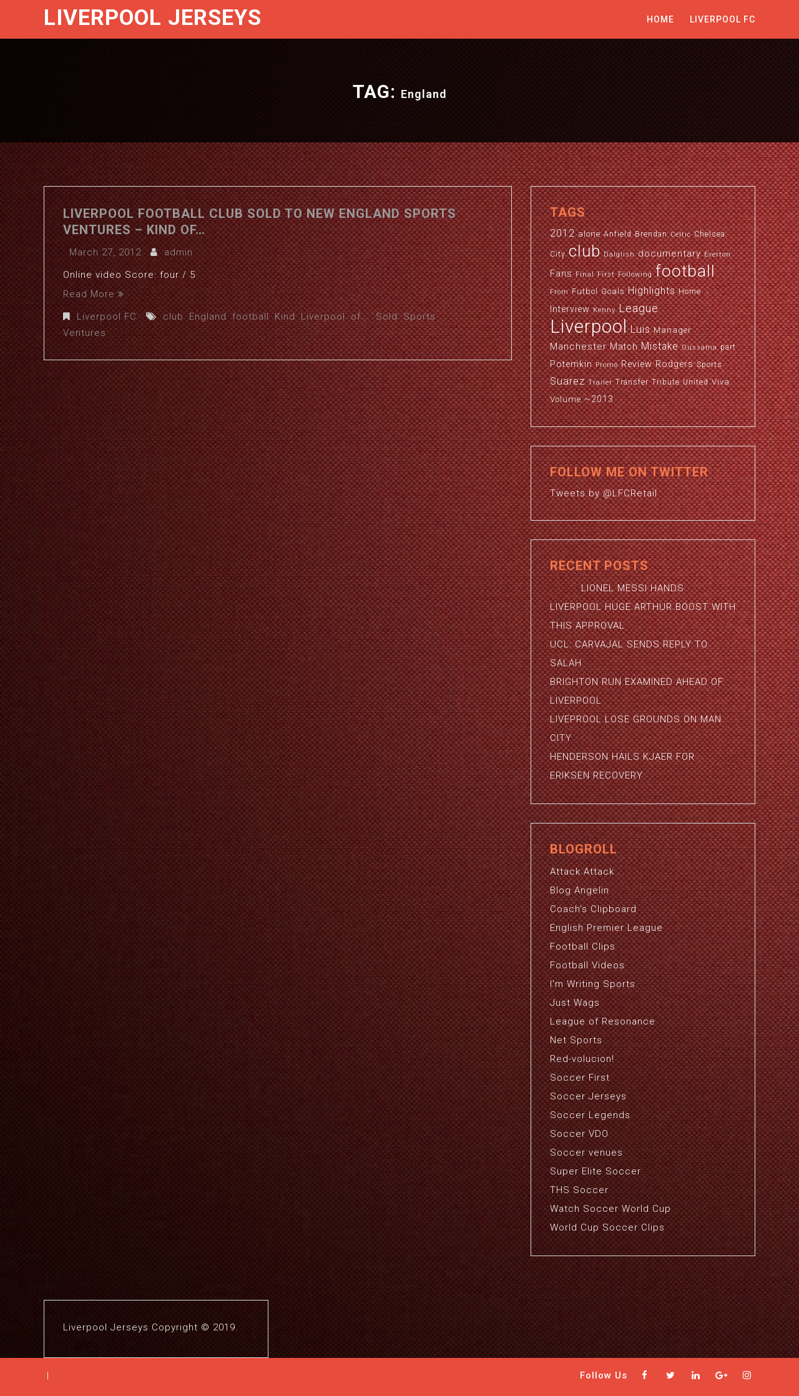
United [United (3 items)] (695, 382)
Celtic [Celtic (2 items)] (680, 234)
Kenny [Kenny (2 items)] (604, 310)
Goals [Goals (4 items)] (613, 291)
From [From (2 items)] (559, 292)
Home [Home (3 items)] (690, 291)
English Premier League (606, 927)
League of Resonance (602, 1021)
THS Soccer (579, 1190)
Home (660, 19)
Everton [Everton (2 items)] (717, 254)
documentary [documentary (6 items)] (669, 253)
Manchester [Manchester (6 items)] (578, 346)
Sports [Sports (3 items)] (709, 364)
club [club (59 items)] (584, 251)
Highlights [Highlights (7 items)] (651, 291)
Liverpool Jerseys (153, 18)
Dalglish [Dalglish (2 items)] (619, 254)
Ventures (84, 332)
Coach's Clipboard (593, 909)
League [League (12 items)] (639, 308)
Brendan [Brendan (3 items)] (651, 234)
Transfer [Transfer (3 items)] (632, 382)
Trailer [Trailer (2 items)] (600, 382)
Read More (93, 294)
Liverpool (323, 316)
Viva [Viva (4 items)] (721, 381)
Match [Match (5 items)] (624, 346)
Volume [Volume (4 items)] (565, 399)
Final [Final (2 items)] (585, 274)
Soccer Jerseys (588, 1096)
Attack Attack (582, 871)
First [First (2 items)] (606, 274)
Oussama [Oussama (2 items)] (699, 347)
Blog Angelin (579, 890)
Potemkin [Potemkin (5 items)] (571, 364)
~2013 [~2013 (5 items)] (599, 399)
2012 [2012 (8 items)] (562, 233)
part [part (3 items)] (728, 347)
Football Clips (582, 946)
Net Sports (576, 1040)
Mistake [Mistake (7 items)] (660, 346)
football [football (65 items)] (685, 270)
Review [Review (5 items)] (636, 364)
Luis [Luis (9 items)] (640, 329)
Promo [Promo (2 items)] (607, 365)
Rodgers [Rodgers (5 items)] (674, 364)
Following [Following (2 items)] (635, 274)
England (208, 316)
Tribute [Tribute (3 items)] (666, 382)
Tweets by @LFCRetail (603, 493)
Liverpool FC (722, 19)
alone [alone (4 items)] (589, 233)
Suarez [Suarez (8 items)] (567, 381)
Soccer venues (586, 1152)
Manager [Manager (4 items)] (673, 330)
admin (178, 252)
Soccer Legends (590, 1115)
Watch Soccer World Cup (610, 1208)
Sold (387, 316)
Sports (419, 316)
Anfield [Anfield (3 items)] (618, 234)
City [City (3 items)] (558, 254)
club (173, 316)
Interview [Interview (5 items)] (570, 309)
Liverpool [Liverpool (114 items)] (588, 326)
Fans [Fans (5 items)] (561, 273)
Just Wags (575, 1002)
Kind (285, 316)
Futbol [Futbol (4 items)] (585, 291)
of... (360, 316)
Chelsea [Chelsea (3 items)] (709, 234)
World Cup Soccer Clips (607, 1227)
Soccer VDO (579, 1133)
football (250, 316)
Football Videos (587, 965)
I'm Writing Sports (592, 984)
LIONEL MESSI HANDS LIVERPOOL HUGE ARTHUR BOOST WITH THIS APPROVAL (643, 606)
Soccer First (580, 1077)
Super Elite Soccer (595, 1171)
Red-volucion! (582, 1058)
